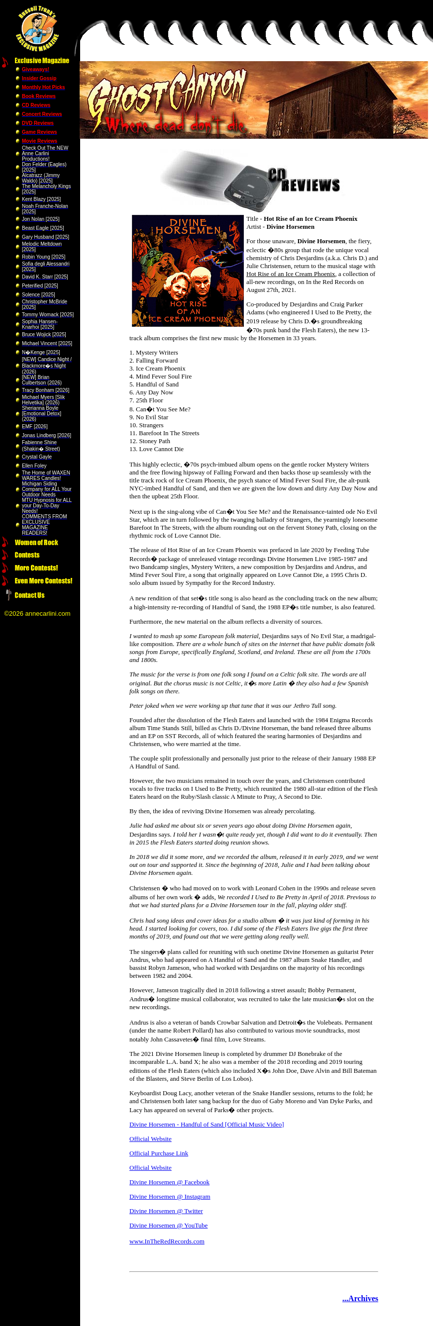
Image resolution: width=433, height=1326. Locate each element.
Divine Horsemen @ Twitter (166, 1211)
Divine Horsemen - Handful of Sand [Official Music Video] (206, 1124)
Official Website (150, 1138)
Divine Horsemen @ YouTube (168, 1225)
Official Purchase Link (158, 1153)
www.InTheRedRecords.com (167, 1241)
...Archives (360, 1298)
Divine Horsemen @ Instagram (170, 1196)
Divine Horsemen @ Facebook (169, 1182)
